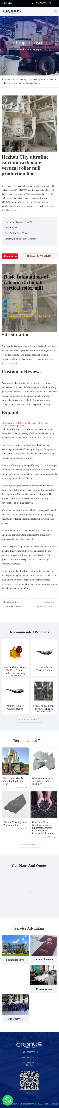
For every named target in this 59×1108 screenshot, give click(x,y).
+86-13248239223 (29, 1063)
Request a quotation (11, 256)
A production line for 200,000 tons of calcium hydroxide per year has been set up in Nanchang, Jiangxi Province (44, 606)
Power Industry (19, 79)
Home (7, 79)
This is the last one (12, 606)
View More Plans (29, 844)
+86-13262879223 (29, 1057)
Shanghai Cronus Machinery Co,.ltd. (24, 1104)
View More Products (29, 719)
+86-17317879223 (29, 1052)
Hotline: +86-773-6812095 (39, 256)
